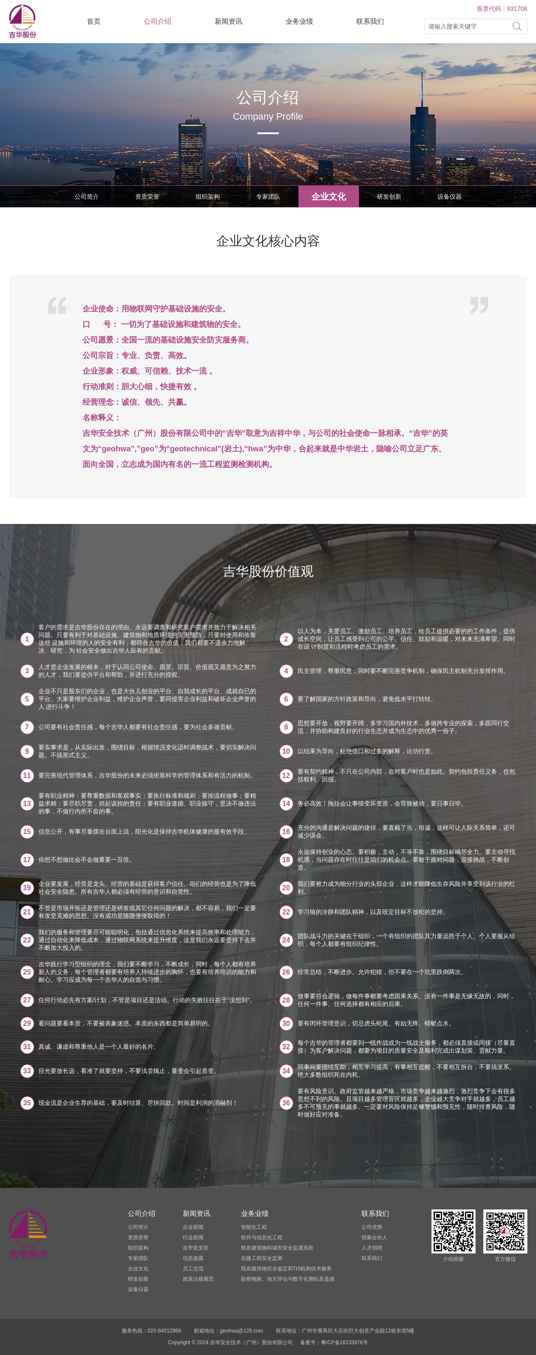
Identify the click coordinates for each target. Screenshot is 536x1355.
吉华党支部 (196, 1247)
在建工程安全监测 (261, 1258)
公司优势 (372, 1227)
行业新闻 (193, 1237)
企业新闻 (193, 1227)
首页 (94, 21)
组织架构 (208, 196)
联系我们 (370, 21)
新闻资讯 (228, 21)
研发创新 (389, 196)
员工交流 (193, 1268)
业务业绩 (299, 21)
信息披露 (193, 1258)
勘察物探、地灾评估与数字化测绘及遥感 (287, 1279)
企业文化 (328, 196)
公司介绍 (157, 21)
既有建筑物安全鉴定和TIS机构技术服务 (286, 1268)
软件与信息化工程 (261, 1237)
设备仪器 (450, 196)
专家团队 (268, 196)
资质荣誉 (147, 196)
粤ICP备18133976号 (344, 1342)
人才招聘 (372, 1247)
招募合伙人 (374, 1237)
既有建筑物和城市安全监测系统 (277, 1247)
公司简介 (87, 196)
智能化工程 (254, 1227)
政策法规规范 (198, 1279)
